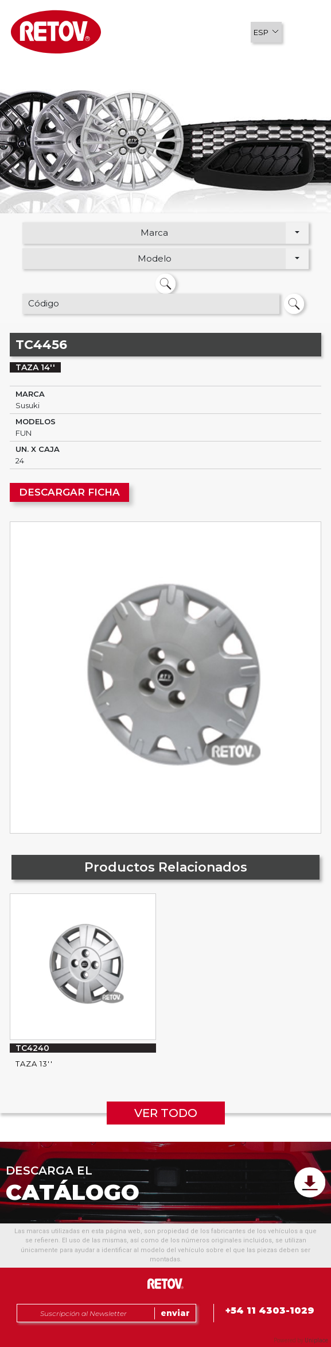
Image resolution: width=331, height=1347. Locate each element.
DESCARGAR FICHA (69, 492)
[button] (266, 32)
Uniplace (316, 1340)
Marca (154, 232)
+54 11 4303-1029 (269, 1310)
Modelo (155, 258)
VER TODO (165, 1113)
